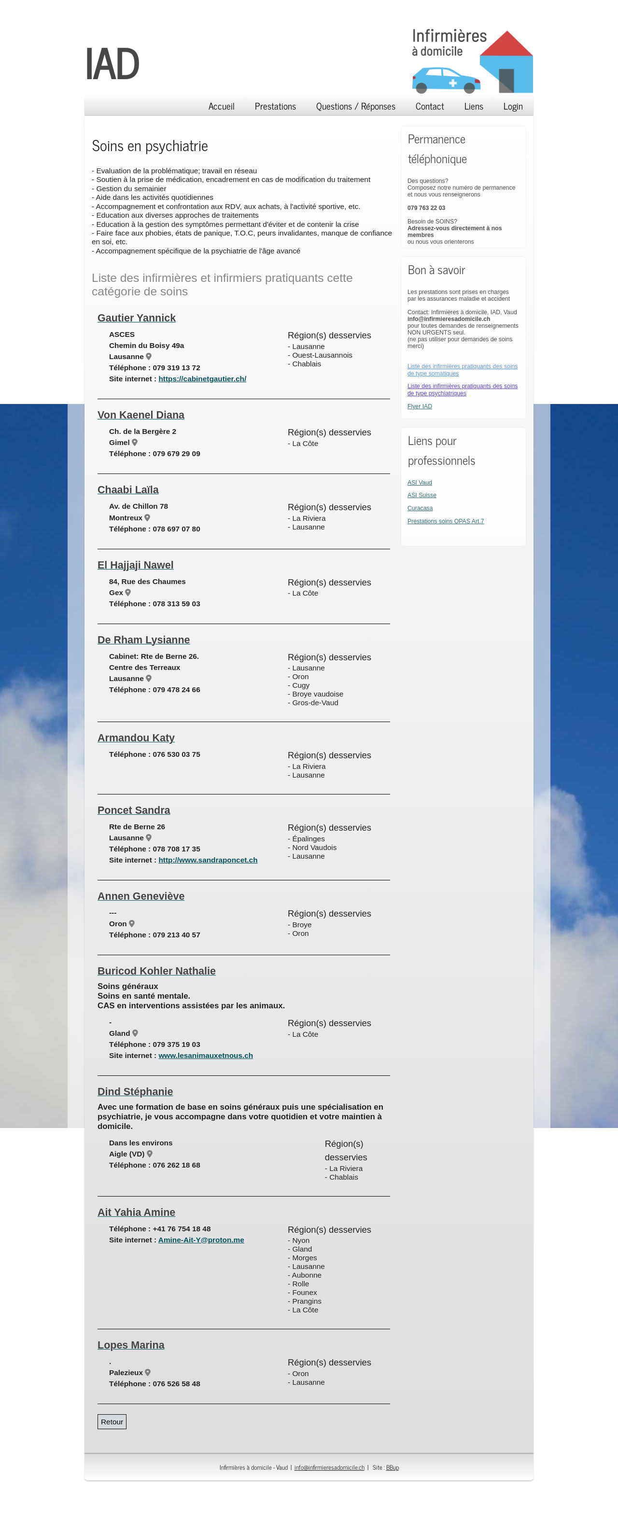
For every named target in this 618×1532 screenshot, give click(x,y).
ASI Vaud (419, 482)
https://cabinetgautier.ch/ (202, 379)
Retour (112, 1422)
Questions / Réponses (355, 105)
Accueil (222, 105)
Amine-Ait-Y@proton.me (201, 1240)
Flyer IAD (419, 406)
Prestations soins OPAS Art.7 (445, 521)
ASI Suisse (421, 495)
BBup (392, 1467)
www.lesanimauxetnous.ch (205, 1055)
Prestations (275, 105)
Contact (430, 105)
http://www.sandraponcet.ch (207, 860)
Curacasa (420, 508)
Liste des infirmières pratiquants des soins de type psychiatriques (462, 390)
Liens (473, 105)
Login (513, 105)
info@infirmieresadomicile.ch (330, 1467)
